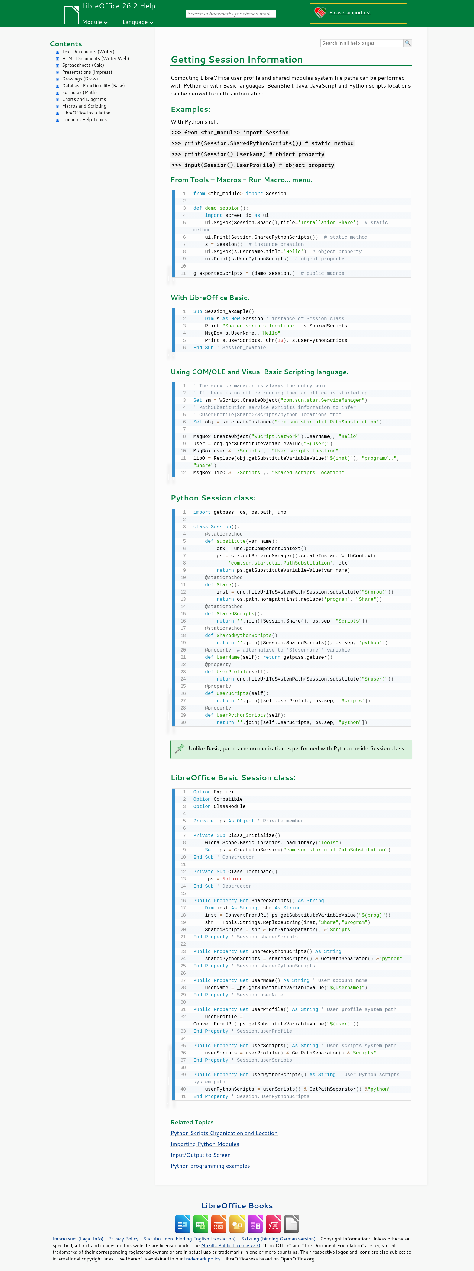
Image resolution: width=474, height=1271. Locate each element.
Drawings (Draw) (80, 79)
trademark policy (202, 1255)
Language (135, 22)
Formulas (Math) (79, 92)
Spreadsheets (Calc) (83, 65)
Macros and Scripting (84, 106)
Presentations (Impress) (87, 72)
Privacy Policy (123, 1235)
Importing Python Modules (204, 1141)
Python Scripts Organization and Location (224, 1130)
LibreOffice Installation (86, 113)
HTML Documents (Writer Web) (95, 58)
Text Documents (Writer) (88, 51)
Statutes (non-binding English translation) (189, 1235)
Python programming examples (210, 1162)
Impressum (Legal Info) (78, 1235)
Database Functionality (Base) (93, 85)
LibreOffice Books (237, 1202)
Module (92, 22)
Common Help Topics (84, 119)
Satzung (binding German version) (278, 1235)
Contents (66, 43)
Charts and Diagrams (84, 99)
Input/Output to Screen (200, 1152)
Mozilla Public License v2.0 (230, 1242)
